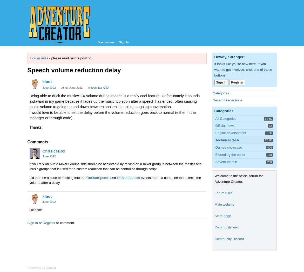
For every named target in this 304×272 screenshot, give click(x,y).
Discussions (106, 42)
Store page (223, 216)
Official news (224, 126)
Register (49, 223)
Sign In (124, 42)
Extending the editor (230, 155)
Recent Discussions (227, 100)
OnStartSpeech (98, 178)
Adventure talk (226, 162)
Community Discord (229, 239)
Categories (221, 93)
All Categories (226, 119)
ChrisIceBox (54, 151)
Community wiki (226, 227)
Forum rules (39, 58)
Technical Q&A (100, 87)
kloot (47, 81)
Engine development (230, 133)
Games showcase (228, 147)
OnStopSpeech (128, 178)
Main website (224, 204)
